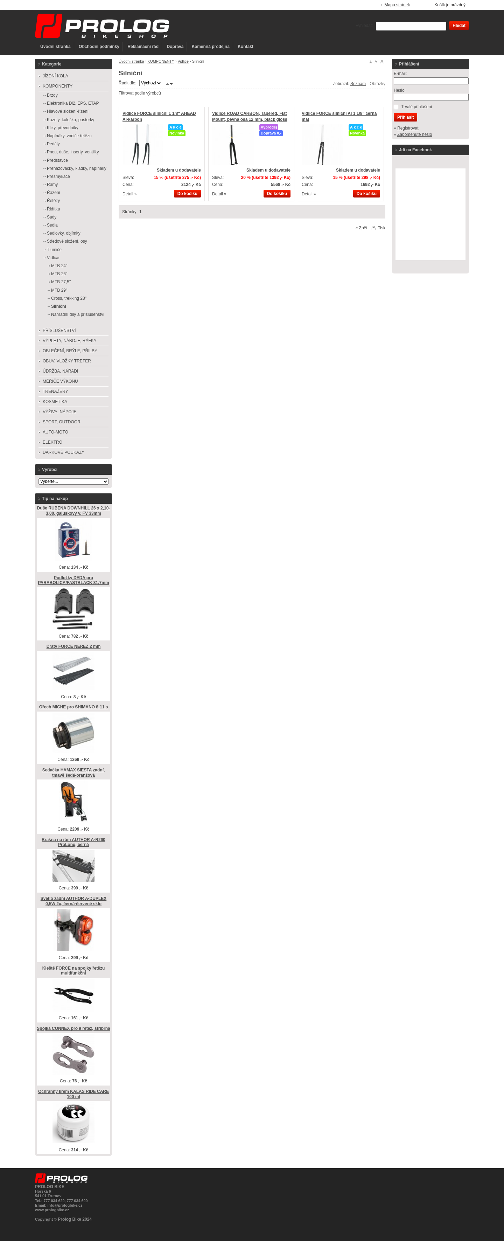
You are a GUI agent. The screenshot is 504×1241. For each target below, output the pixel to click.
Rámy (52, 184)
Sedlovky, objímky (63, 233)
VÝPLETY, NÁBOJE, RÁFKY (70, 340)
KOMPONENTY (160, 61)
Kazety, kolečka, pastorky (70, 119)
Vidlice (183, 61)
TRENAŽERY (55, 391)
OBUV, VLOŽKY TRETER (67, 361)
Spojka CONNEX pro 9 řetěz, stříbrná (73, 1028)
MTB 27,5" (61, 281)
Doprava (175, 46)
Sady (51, 217)
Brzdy (52, 95)
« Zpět (362, 228)
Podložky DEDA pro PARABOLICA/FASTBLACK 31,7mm (73, 580)
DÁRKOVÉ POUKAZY (63, 452)
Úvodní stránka (55, 46)
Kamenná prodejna (211, 46)
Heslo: (400, 90)
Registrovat (408, 128)
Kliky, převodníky (62, 127)
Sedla (52, 225)
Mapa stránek (397, 4)
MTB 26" (59, 273)
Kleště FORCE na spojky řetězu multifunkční (73, 971)
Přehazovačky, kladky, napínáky (76, 168)
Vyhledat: (364, 25)
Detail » (129, 194)
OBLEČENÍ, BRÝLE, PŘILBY (70, 350)
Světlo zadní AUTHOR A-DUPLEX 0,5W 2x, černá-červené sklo (73, 901)
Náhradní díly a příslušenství (77, 314)
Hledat (459, 25)
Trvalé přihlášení (416, 106)
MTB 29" (59, 290)
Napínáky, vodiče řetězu (69, 135)
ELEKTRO (52, 442)
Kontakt (245, 46)
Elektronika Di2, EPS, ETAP (73, 103)
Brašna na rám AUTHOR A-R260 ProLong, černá (73, 842)
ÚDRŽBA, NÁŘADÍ (60, 371)
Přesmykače (58, 176)
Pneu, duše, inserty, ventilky (73, 152)
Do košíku (187, 193)
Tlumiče (54, 249)
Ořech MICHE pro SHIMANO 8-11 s (73, 707)
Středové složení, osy (67, 241)
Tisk (381, 228)
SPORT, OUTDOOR (61, 422)
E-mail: (400, 73)
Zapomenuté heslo (414, 134)
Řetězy (53, 200)
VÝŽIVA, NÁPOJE (59, 411)
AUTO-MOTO (55, 432)
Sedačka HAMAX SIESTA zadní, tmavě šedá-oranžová (73, 773)
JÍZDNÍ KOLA (55, 76)
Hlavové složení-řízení (68, 111)
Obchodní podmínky (99, 46)
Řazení (53, 192)
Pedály (53, 143)
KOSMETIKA (55, 401)
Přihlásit (405, 117)
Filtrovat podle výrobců (140, 93)
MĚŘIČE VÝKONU (60, 381)
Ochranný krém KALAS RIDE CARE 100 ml (73, 1094)
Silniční (58, 306)
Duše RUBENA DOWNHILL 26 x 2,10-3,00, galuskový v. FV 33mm (73, 511)
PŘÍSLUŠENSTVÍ (59, 330)
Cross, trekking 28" (68, 298)
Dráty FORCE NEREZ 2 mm (74, 646)
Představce (57, 160)
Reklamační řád (143, 46)
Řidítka (53, 209)
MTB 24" (59, 265)
